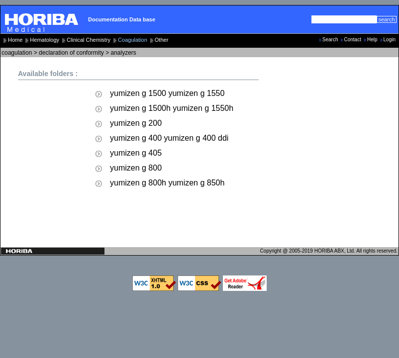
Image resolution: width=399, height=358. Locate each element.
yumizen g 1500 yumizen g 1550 (167, 93)
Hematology (44, 40)
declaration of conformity (71, 52)
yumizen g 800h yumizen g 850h (167, 183)
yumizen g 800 (136, 168)
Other (162, 40)
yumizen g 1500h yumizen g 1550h (171, 108)
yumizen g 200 (136, 123)
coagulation (16, 52)
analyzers (123, 52)
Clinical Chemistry (88, 40)
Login (390, 39)
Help (372, 39)
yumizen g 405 (136, 153)
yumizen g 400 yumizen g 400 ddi (169, 138)
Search (330, 39)
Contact (352, 39)
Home (15, 40)
